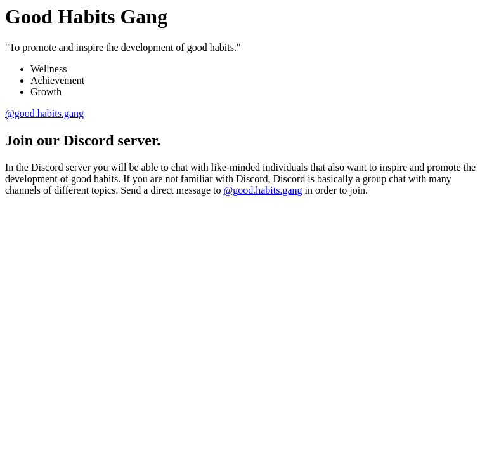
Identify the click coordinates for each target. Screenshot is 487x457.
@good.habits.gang (44, 113)
